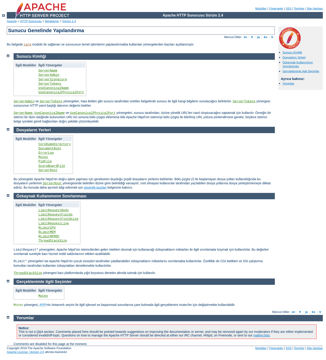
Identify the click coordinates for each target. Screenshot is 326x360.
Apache (12, 21)
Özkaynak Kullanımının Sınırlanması (298, 64)
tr (272, 37)
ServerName (48, 70)
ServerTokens (49, 84)
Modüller (261, 8)
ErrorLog (46, 153)
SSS (289, 8)
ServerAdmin (48, 75)
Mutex (43, 157)
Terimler (299, 8)
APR (42, 305)
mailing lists (261, 335)
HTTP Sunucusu (31, 21)
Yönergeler (276, 8)
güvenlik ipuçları (95, 187)
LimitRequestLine (53, 223)
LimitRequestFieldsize (58, 219)
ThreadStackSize (52, 240)
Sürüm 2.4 (69, 21)
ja (258, 37)
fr (252, 37)
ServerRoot (48, 170)
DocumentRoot (49, 148)
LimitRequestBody (53, 210)
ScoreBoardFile (51, 166)
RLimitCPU (47, 228)
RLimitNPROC (48, 236)
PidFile (45, 161)
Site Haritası (315, 8)
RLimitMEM (47, 232)
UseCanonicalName (53, 88)
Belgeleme (52, 21)
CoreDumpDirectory (54, 144)
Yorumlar (288, 83)
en (245, 37)
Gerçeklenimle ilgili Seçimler (301, 71)
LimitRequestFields (55, 214)
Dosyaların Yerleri (294, 57)
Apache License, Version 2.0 (25, 352)
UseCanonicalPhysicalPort (61, 92)
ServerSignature (52, 79)
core (27, 44)
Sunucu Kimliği (292, 52)
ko (265, 37)
